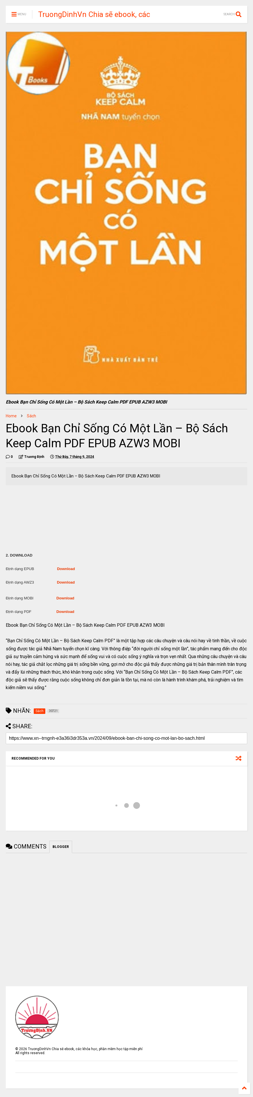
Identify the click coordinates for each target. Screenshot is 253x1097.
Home (11, 416)
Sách (31, 416)
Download (66, 569)
